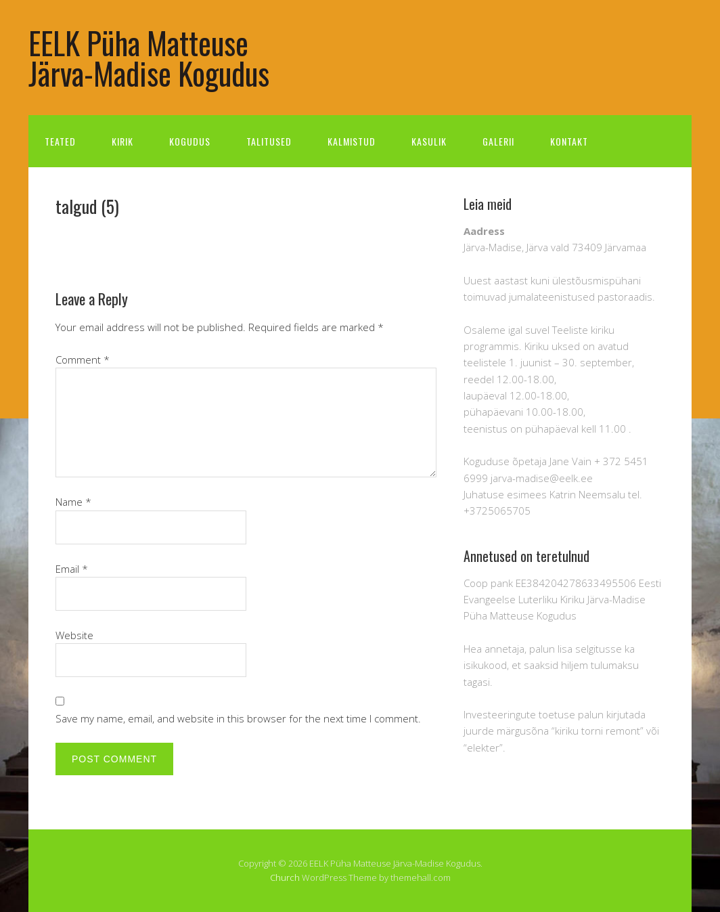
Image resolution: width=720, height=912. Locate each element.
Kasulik (429, 141)
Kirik (122, 141)
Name (73, 501)
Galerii (498, 141)
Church (285, 877)
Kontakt (569, 141)
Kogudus (189, 141)
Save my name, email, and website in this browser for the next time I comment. (238, 718)
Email (71, 569)
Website (74, 635)
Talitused (269, 141)
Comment (82, 359)
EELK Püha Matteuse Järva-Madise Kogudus (148, 57)
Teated (60, 141)
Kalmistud (352, 141)
